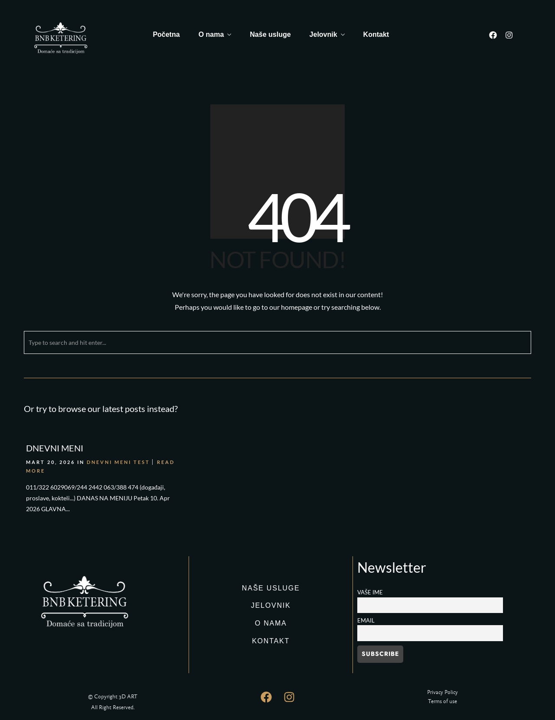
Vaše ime (370, 592)
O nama (211, 34)
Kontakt (376, 34)
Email (366, 620)
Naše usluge (270, 34)
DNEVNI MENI (54, 448)
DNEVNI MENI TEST (118, 462)
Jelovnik (323, 34)
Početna (166, 34)
